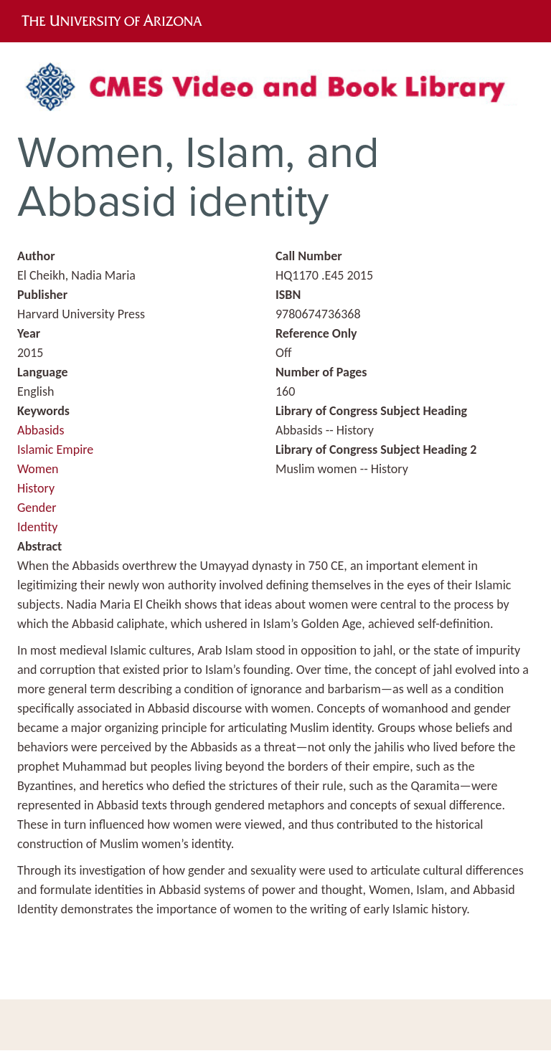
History (36, 488)
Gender (36, 507)
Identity (37, 527)
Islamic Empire (55, 449)
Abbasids (41, 430)
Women (38, 469)
